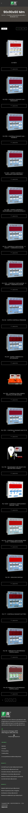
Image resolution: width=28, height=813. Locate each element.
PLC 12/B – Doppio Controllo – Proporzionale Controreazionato (14, 210)
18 (18, 28)
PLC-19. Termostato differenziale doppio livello (14, 688)
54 (24, 28)
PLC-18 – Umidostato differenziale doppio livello (14, 651)
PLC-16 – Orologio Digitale (14, 577)
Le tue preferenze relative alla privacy (11, 756)
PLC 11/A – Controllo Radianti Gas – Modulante (14, 100)
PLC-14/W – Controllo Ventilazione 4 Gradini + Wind (14, 504)
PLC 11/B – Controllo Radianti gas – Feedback (14, 136)
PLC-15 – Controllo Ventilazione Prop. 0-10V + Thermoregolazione (14, 541)
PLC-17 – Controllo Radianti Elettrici (14, 614)
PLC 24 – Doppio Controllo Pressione (14, 320)
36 (21, 28)
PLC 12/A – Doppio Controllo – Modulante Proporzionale (14, 173)
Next (14, 700)
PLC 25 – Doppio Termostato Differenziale (14, 357)
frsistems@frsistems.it (14, 736)
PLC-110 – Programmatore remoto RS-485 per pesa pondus (14, 467)
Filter (5, 28)
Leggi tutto (15, 69)
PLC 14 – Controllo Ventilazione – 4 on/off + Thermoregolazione (14, 247)
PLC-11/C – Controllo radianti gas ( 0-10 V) (14, 430)
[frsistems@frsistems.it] (14, 735)
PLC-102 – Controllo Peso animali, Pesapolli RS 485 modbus (14, 394)
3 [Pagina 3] (10, 700)
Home (3, 15)
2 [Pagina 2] (6, 700)
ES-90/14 (14, 63)
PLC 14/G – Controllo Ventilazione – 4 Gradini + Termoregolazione (14, 283)
